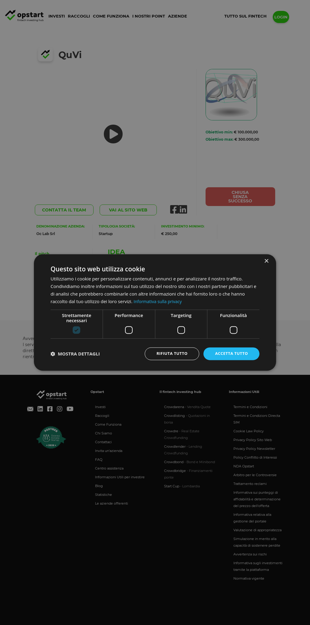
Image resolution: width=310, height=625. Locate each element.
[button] (75, 354)
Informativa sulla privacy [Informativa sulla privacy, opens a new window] (159, 301)
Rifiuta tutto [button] (168, 353)
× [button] (266, 261)
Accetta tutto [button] (230, 353)
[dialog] (155, 312)
